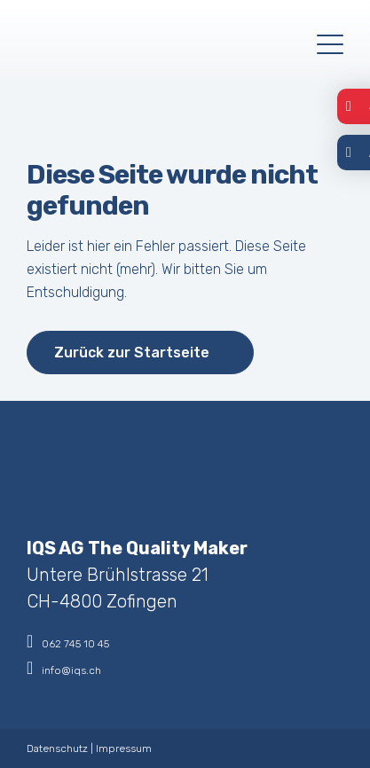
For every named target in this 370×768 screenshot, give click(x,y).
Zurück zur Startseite (131, 352)
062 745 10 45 (68, 641)
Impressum (124, 748)
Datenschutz (57, 748)
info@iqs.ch (64, 667)
